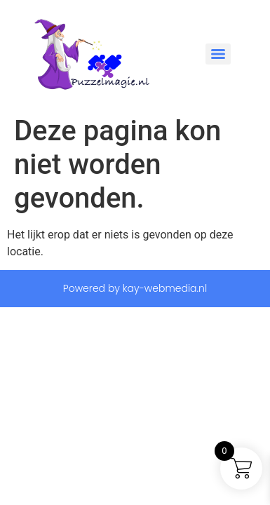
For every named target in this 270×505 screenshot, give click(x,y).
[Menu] (218, 54)
